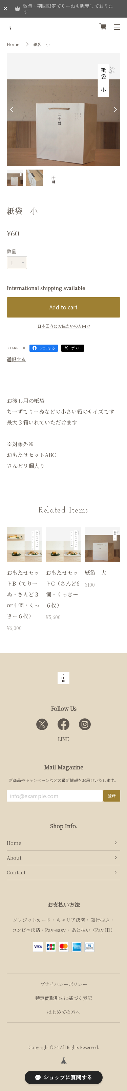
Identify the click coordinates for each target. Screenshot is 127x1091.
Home (13, 44)
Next (113, 110)
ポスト (76, 347)
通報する (16, 359)
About (14, 857)
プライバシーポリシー (63, 984)
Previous (13, 110)
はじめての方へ (63, 1011)
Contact (16, 872)
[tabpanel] (63, 109)
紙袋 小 (42, 44)
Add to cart (63, 307)
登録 (112, 795)
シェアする (47, 347)
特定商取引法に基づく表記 (63, 998)
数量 (11, 251)
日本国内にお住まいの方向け (63, 326)
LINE (63, 739)
